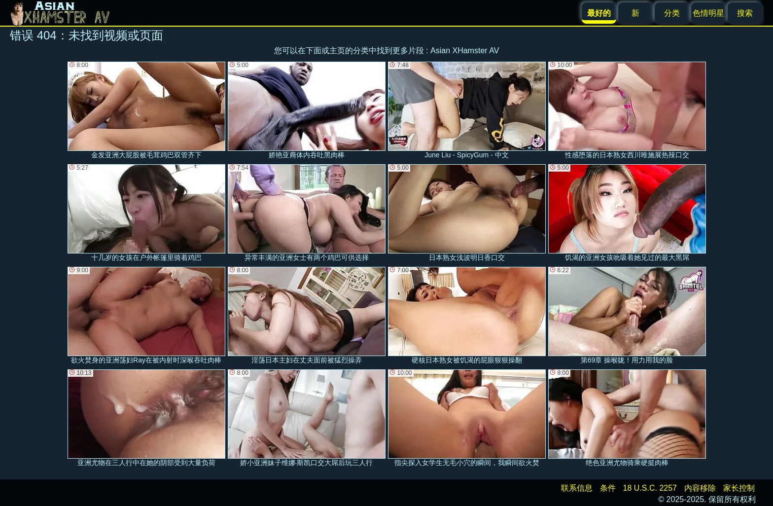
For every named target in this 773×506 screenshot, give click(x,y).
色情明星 (708, 13)
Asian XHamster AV (464, 50)
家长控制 (739, 488)
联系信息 (577, 488)
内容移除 (700, 488)
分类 (672, 13)
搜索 (745, 13)
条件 (608, 488)
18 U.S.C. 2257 (650, 488)
